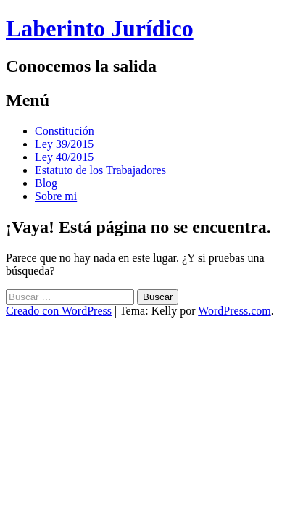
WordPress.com (234, 310)
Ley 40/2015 (64, 157)
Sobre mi (56, 196)
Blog (46, 183)
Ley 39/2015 (64, 144)
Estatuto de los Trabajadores (100, 170)
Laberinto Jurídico (100, 28)
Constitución (64, 131)
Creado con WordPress (59, 310)
